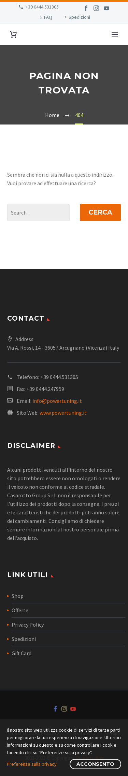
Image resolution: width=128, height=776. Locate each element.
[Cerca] (38, 212)
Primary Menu (115, 34)
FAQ (48, 17)
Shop (18, 595)
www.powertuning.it (63, 412)
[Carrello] (13, 34)
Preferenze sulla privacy (32, 764)
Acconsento (95, 764)
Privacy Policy (28, 624)
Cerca (100, 212)
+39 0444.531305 (42, 7)
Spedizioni (79, 17)
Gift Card (21, 653)
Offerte (20, 610)
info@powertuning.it (57, 400)
